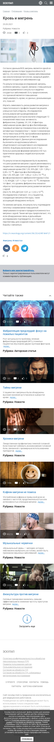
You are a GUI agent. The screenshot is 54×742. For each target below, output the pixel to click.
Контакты (34, 682)
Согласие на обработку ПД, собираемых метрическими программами (22, 674)
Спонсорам (22, 682)
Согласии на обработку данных (28, 722)
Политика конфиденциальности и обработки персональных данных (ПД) (24, 660)
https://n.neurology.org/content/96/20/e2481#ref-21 (26, 233)
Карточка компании (33, 686)
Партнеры (16, 686)
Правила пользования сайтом (17, 664)
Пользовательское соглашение (17, 667)
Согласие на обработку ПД (15, 670)
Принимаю (27, 739)
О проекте (10, 682)
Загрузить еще (27, 626)
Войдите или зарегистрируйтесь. (18, 270)
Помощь (44, 682)
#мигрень (7, 240)
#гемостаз (17, 240)
